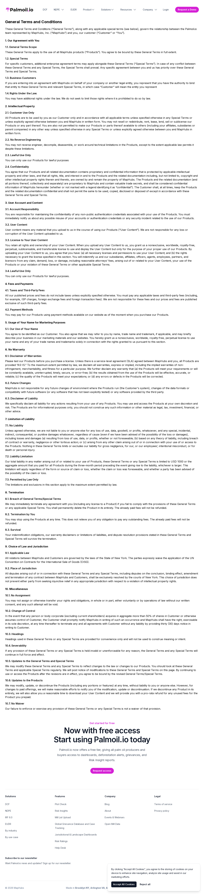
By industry (11, 830)
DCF (45, 9)
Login (166, 9)
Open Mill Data (112, 824)
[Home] (19, 9)
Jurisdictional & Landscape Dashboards (76, 834)
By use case (11, 837)
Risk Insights (61, 810)
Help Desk (60, 847)
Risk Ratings (61, 841)
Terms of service (163, 804)
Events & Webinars (114, 817)
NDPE (8, 810)
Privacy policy (161, 810)
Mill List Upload (63, 817)
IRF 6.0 (8, 817)
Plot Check (60, 804)
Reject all (145, 884)
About (108, 810)
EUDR (74, 9)
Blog (107, 804)
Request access (102, 770)
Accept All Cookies (124, 884)
